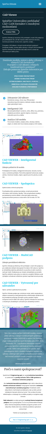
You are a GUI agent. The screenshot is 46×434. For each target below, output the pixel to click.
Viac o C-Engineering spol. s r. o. (23, 420)
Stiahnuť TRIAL (11, 32)
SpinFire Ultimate (9, 4)
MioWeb (29, 430)
